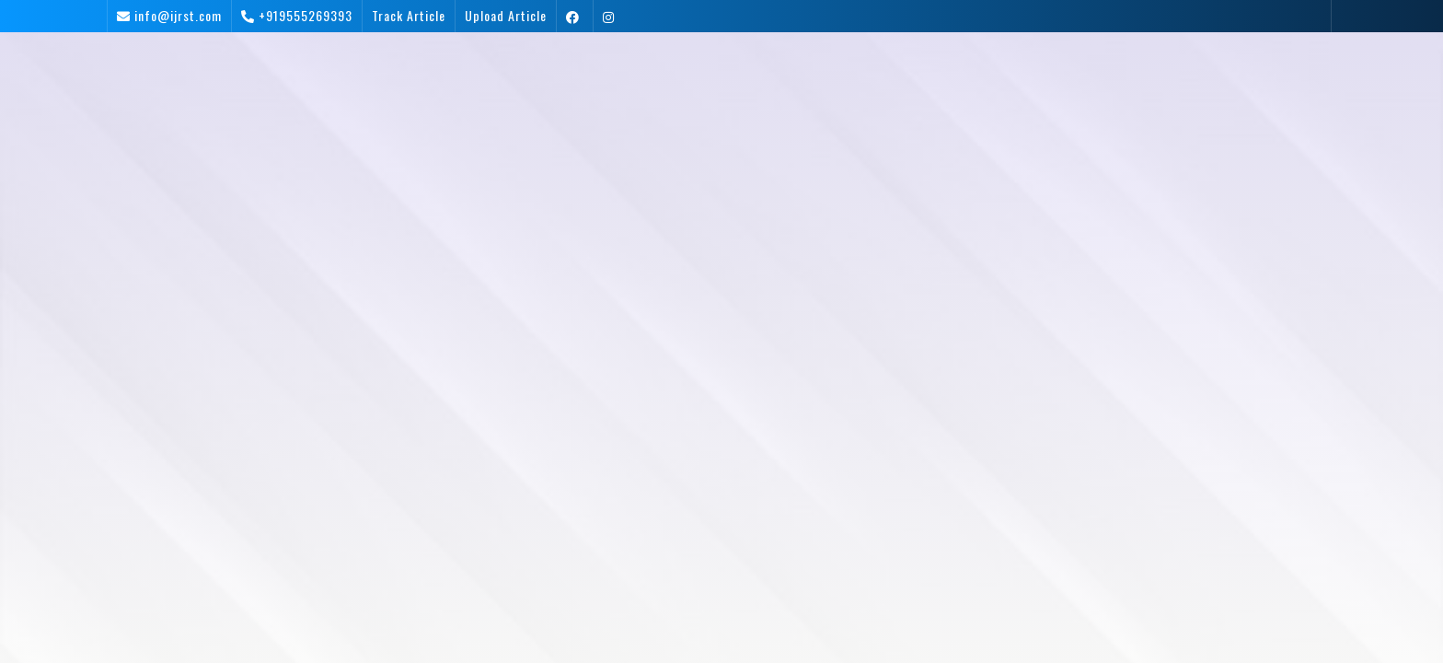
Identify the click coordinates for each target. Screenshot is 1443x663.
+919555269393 (305, 15)
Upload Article (506, 15)
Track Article (408, 15)
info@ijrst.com (178, 15)
